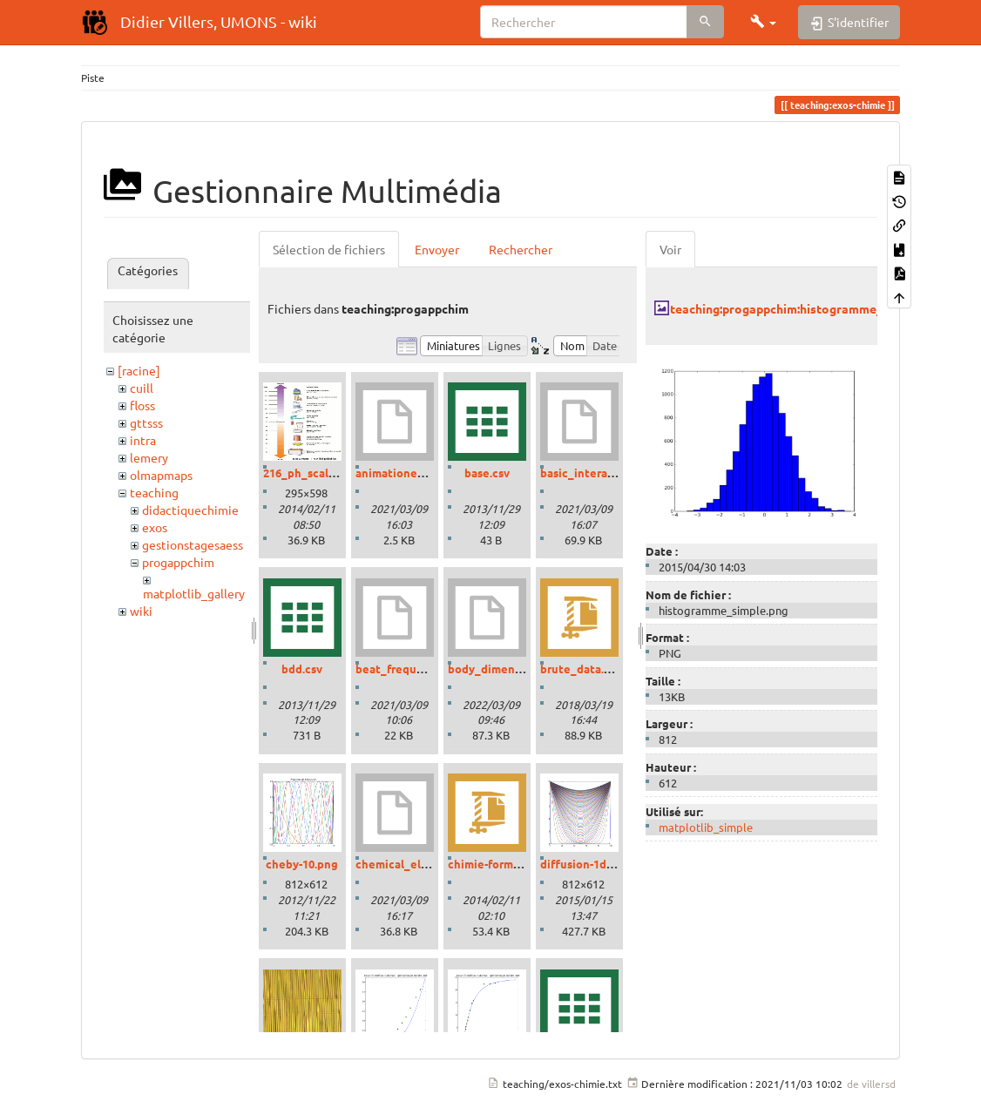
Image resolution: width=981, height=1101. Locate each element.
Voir (670, 249)
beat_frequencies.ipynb (420, 668)
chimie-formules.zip (501, 863)
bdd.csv (301, 668)
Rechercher (520, 249)
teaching (154, 492)
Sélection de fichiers (329, 249)
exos (154, 527)
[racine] (139, 370)
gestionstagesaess (192, 544)
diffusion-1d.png (585, 863)
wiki (141, 610)
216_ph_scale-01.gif (316, 472)
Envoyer (437, 249)
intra (143, 440)
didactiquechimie (190, 509)
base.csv (487, 472)
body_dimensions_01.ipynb (521, 668)
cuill (141, 387)
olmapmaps (161, 475)
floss (142, 405)
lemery (149, 457)
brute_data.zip (580, 668)
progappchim (178, 562)
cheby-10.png (302, 863)
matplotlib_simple (706, 827)
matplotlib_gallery (194, 593)
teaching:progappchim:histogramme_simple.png (807, 308)
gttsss (146, 422)
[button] (763, 22)
